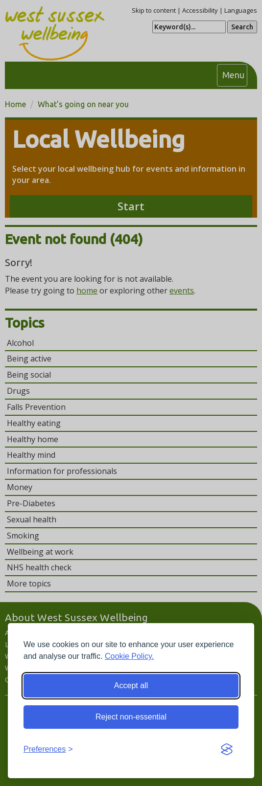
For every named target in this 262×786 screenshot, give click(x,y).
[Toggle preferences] (48, 750)
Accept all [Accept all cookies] (131, 685)
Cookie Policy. (129, 656)
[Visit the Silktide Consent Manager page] (226, 750)
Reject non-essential (131, 717)
